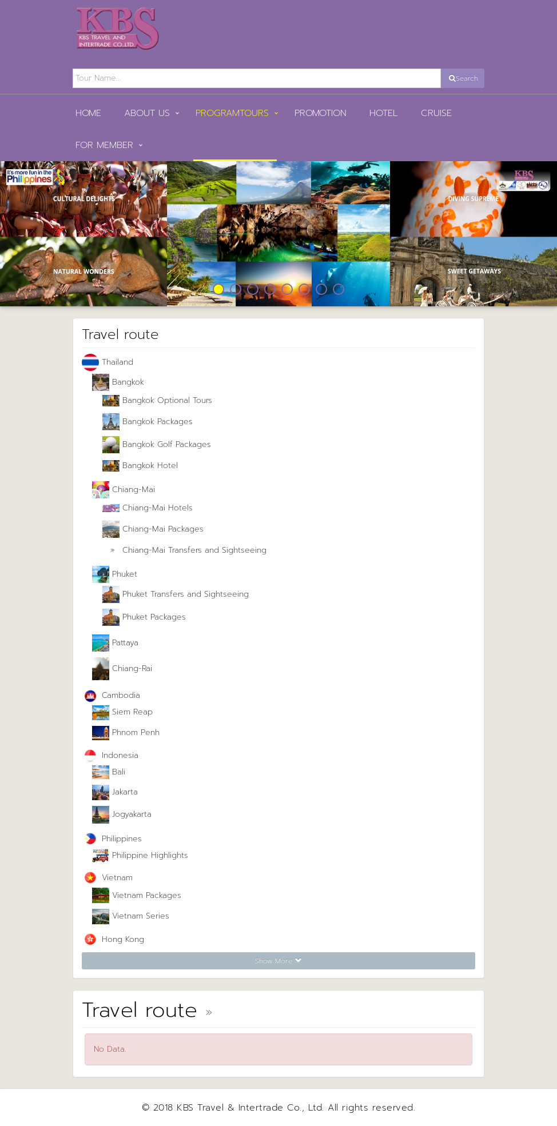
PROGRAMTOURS (232, 113)
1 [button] (218, 289)
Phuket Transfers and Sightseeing (175, 594)
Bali (108, 772)
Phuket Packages (144, 617)
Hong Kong (113, 940)
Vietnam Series (130, 916)
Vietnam (107, 878)
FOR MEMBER (104, 145)
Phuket (114, 574)
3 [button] (252, 289)
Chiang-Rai (122, 668)
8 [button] (338, 289)
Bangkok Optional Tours (157, 400)
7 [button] (321, 289)
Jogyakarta (122, 814)
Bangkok (118, 382)
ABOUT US (147, 113)
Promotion (321, 113)
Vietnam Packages (136, 896)
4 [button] (270, 289)
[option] (278, 233)
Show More (278, 961)
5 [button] (287, 289)
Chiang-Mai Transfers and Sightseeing (184, 550)
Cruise (436, 113)
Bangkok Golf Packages (156, 444)
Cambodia (111, 695)
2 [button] (235, 289)
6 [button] (304, 289)
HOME (88, 113)
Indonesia (110, 755)
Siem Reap (122, 712)
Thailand (107, 362)
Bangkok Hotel (140, 466)
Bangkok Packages (147, 421)
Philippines (112, 839)
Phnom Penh (126, 733)
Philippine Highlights (140, 855)
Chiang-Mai (123, 489)
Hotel (383, 113)
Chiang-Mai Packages (153, 529)
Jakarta (115, 792)
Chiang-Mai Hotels (147, 508)
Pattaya (115, 643)
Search (463, 78)
